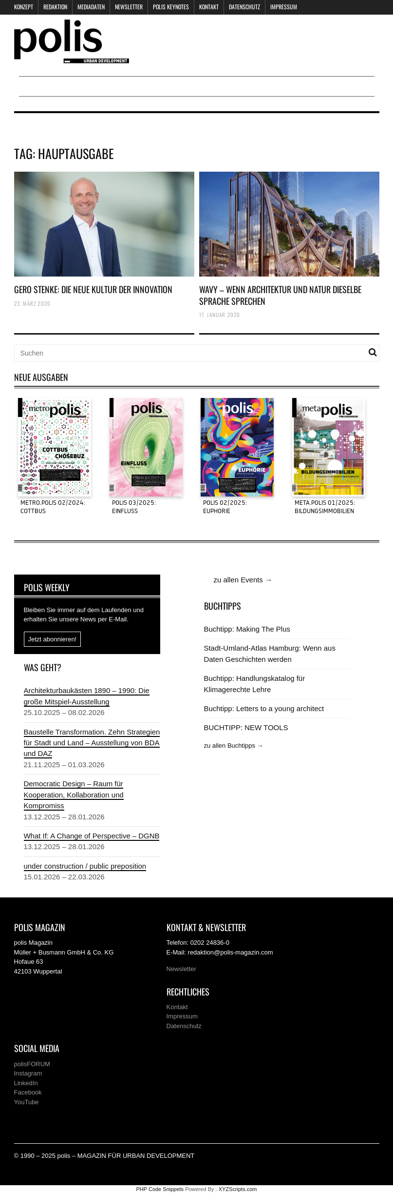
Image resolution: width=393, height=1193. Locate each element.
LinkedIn (26, 1083)
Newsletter (129, 6)
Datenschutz (244, 6)
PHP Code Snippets (160, 1189)
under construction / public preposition (85, 866)
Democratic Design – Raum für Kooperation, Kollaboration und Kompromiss (74, 794)
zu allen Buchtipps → (233, 745)
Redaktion (55, 6)
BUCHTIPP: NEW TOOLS (246, 727)
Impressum (283, 6)
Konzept (23, 6)
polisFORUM (32, 1064)
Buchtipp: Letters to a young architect (264, 708)
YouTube (26, 1102)
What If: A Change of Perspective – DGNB (92, 836)
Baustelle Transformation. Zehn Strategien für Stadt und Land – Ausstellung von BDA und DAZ (92, 743)
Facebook (28, 1092)
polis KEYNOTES (171, 6)
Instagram (28, 1073)
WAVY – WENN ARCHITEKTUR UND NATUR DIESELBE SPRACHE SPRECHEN (280, 295)
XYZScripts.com (238, 1189)
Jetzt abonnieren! (52, 639)
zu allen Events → (243, 580)
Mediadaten (91, 6)
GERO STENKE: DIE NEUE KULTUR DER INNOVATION (93, 289)
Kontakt (209, 6)
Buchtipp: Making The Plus (247, 629)
